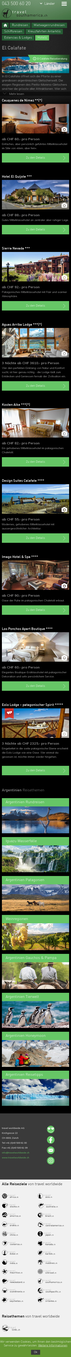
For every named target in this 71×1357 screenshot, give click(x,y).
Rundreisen (20, 25)
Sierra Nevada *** (16, 248)
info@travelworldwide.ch (15, 1152)
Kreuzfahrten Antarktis (44, 31)
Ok (35, 1352)
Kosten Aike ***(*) (16, 405)
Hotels (42, 37)
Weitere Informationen (52, 1345)
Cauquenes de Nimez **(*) (22, 100)
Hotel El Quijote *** (17, 176)
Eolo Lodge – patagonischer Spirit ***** (32, 705)
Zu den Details (46, 158)
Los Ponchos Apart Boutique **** (27, 629)
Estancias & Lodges (18, 37)
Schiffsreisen (13, 31)
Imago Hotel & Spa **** (20, 557)
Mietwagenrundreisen (49, 25)
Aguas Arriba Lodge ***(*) (22, 324)
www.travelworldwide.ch (15, 1157)
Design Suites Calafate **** (23, 481)
